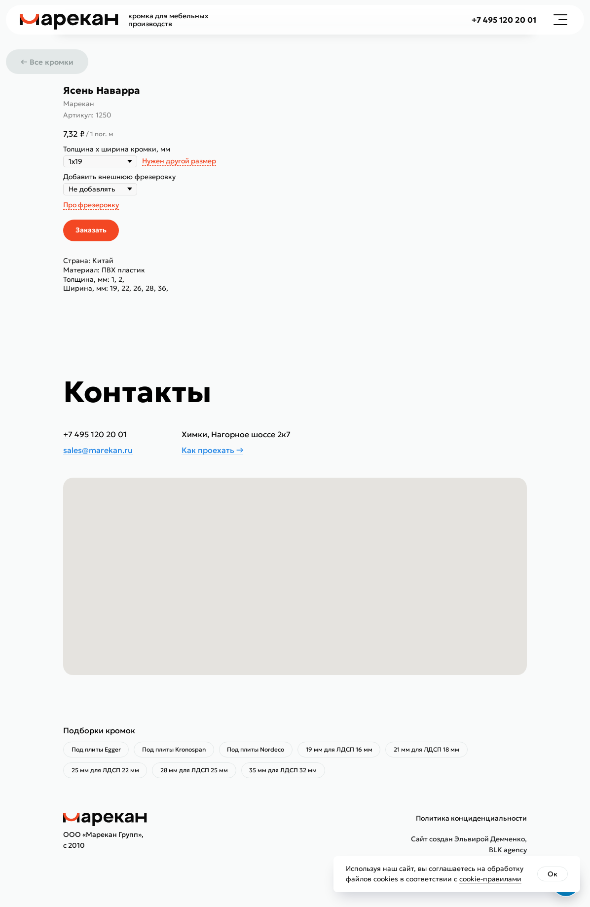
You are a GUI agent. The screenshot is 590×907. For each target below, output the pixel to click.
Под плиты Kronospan (177, 750)
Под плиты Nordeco (261, 750)
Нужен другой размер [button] (179, 160)
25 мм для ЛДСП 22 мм (106, 772)
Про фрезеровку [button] (91, 204)
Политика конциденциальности (471, 821)
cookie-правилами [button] (490, 878)
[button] (560, 20)
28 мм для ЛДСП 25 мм (197, 772)
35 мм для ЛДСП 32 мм (289, 772)
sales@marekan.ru (98, 450)
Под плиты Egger (97, 750)
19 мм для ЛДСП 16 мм (347, 750)
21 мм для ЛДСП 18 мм (437, 750)
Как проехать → (212, 450)
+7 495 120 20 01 (504, 20)
